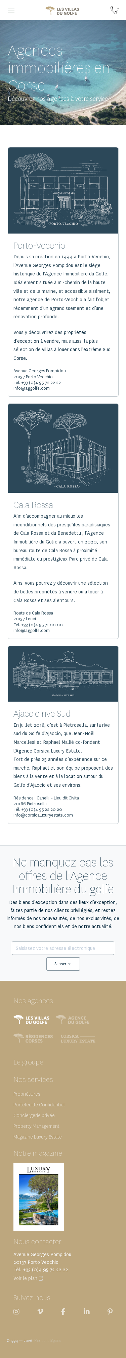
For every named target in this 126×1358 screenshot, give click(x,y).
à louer (92, 592)
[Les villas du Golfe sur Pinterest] (110, 1311)
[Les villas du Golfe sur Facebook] (63, 1311)
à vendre (67, 592)
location (73, 776)
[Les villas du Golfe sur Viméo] (40, 1311)
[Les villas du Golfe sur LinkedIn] (87, 1311)
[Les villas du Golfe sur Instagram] (16, 1311)
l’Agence (22, 751)
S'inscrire (63, 964)
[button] (11, 10)
